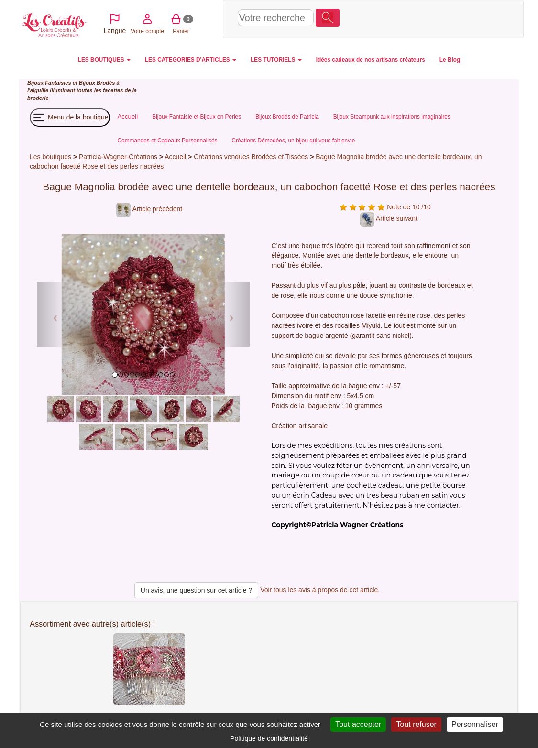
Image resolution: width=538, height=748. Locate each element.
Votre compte (406, 18)
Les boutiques (50, 157)
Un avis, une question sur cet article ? (196, 590)
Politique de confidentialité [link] (269, 738)
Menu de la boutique (70, 117)
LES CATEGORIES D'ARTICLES (190, 59)
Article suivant (388, 218)
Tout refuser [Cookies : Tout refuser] (416, 724)
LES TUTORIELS (276, 59)
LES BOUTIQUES (104, 59)
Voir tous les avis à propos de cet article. (320, 590)
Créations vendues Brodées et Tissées (251, 157)
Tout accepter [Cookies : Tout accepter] (358, 724)
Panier (440, 18)
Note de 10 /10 (385, 207)
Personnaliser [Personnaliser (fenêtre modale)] (474, 724)
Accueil (175, 157)
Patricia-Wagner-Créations (118, 157)
